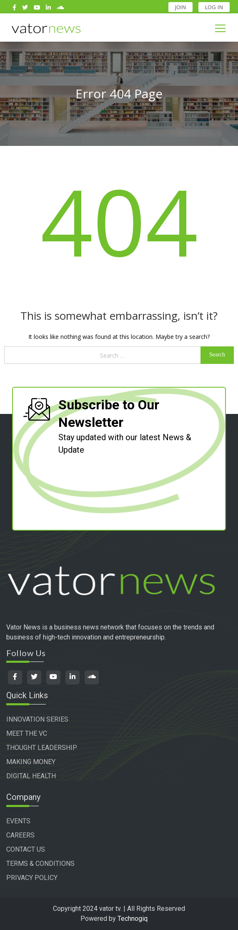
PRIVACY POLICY (32, 878)
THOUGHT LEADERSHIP (41, 748)
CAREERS (20, 835)
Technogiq (133, 918)
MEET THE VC (26, 733)
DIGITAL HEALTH (31, 776)
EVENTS (18, 821)
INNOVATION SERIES (37, 719)
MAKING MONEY (30, 762)
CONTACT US (25, 849)
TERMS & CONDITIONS (40, 863)
